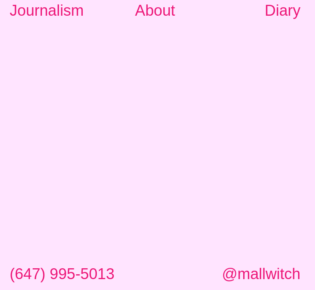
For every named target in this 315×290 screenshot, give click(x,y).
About (155, 10)
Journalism (47, 10)
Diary (282, 10)
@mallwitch (261, 273)
